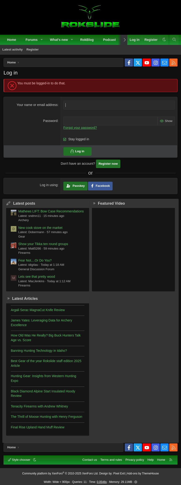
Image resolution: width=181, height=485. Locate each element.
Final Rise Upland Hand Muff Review (37, 427)
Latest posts (24, 203)
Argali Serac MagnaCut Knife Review (38, 310)
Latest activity (12, 49)
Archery (23, 220)
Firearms (24, 252)
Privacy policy (134, 459)
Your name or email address (37, 105)
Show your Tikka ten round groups (43, 244)
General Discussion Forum (36, 269)
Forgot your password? (80, 127)
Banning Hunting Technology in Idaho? (39, 350)
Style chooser (19, 459)
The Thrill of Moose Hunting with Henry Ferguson (46, 416)
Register (32, 49)
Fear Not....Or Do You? (35, 260)
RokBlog (87, 40)
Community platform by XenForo (60, 473)
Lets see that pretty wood (36, 276)
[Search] (174, 40)
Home (11, 40)
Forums (32, 40)
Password (50, 120)
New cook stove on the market (40, 227)
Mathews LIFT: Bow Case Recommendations (51, 211)
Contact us (89, 459)
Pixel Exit (119, 473)
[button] (41, 40)
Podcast (109, 40)
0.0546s (102, 482)
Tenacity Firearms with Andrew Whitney (39, 406)
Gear (21, 236)
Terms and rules (111, 459)
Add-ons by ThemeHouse (143, 473)
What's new (59, 40)
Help (150, 459)
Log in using (49, 185)
